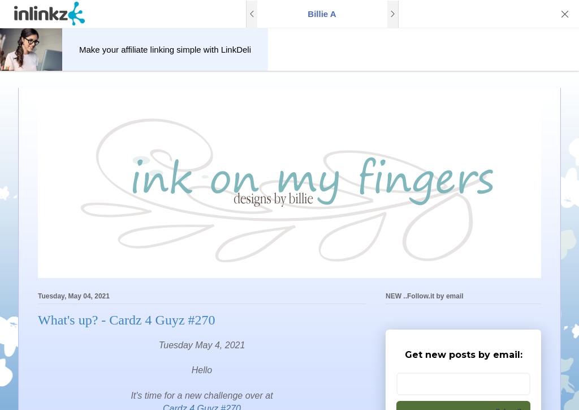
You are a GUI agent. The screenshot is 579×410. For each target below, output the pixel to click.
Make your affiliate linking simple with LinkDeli (165, 49)
